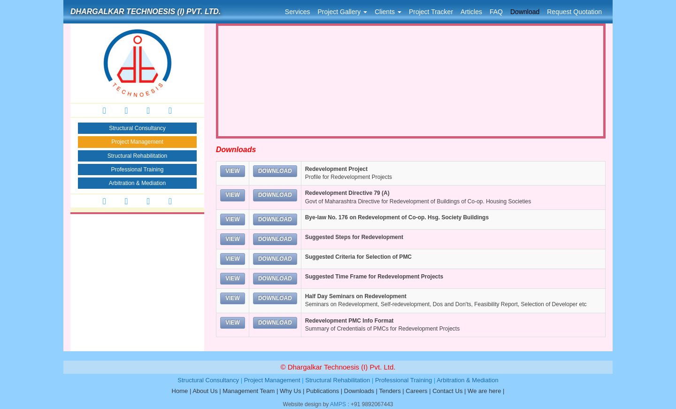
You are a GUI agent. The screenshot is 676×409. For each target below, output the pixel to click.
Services (297, 11)
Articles (471, 11)
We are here (484, 390)
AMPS (338, 404)
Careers (416, 390)
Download (524, 11)
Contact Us (447, 390)
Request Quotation (574, 11)
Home (180, 390)
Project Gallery (343, 11)
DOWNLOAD (275, 171)
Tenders (389, 390)
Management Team (249, 390)
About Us (204, 390)
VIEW (232, 171)
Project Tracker (431, 11)
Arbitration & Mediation (137, 183)
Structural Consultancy (137, 128)
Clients (388, 11)
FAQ (496, 11)
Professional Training (137, 169)
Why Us (290, 390)
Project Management (137, 142)
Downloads (359, 390)
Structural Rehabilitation (137, 156)
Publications (322, 390)
